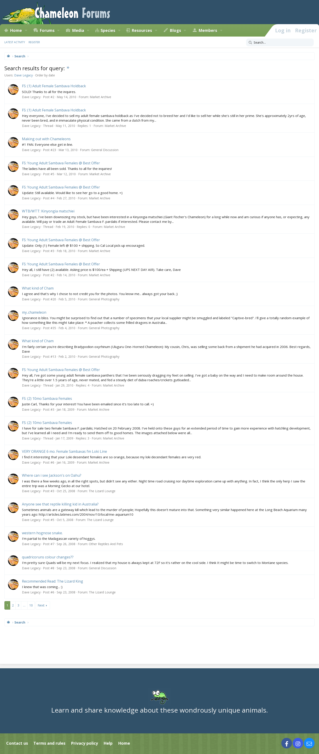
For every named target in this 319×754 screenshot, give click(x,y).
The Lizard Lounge (102, 491)
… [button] (24, 605)
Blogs (175, 30)
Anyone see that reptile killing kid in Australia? (60, 504)
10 (31, 605)
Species (108, 30)
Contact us (17, 743)
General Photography (104, 299)
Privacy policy (84, 743)
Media (78, 30)
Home (16, 30)
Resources (142, 30)
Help (108, 743)
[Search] (280, 43)
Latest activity (14, 42)
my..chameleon (34, 312)
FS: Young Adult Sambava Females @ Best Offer (61, 163)
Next (41, 605)
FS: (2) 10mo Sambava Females (47, 398)
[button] (25, 30)
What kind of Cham (38, 288)
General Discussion (105, 150)
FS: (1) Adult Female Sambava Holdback (54, 86)
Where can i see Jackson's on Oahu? (51, 475)
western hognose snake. (42, 533)
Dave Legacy (23, 75)
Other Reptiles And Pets (106, 544)
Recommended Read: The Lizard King (52, 581)
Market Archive (100, 97)
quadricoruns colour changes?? (48, 557)
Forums (47, 30)
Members (207, 30)
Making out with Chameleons (46, 138)
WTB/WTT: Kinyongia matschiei (48, 211)
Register (34, 42)
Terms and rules (49, 743)
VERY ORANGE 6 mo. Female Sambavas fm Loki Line (64, 451)
